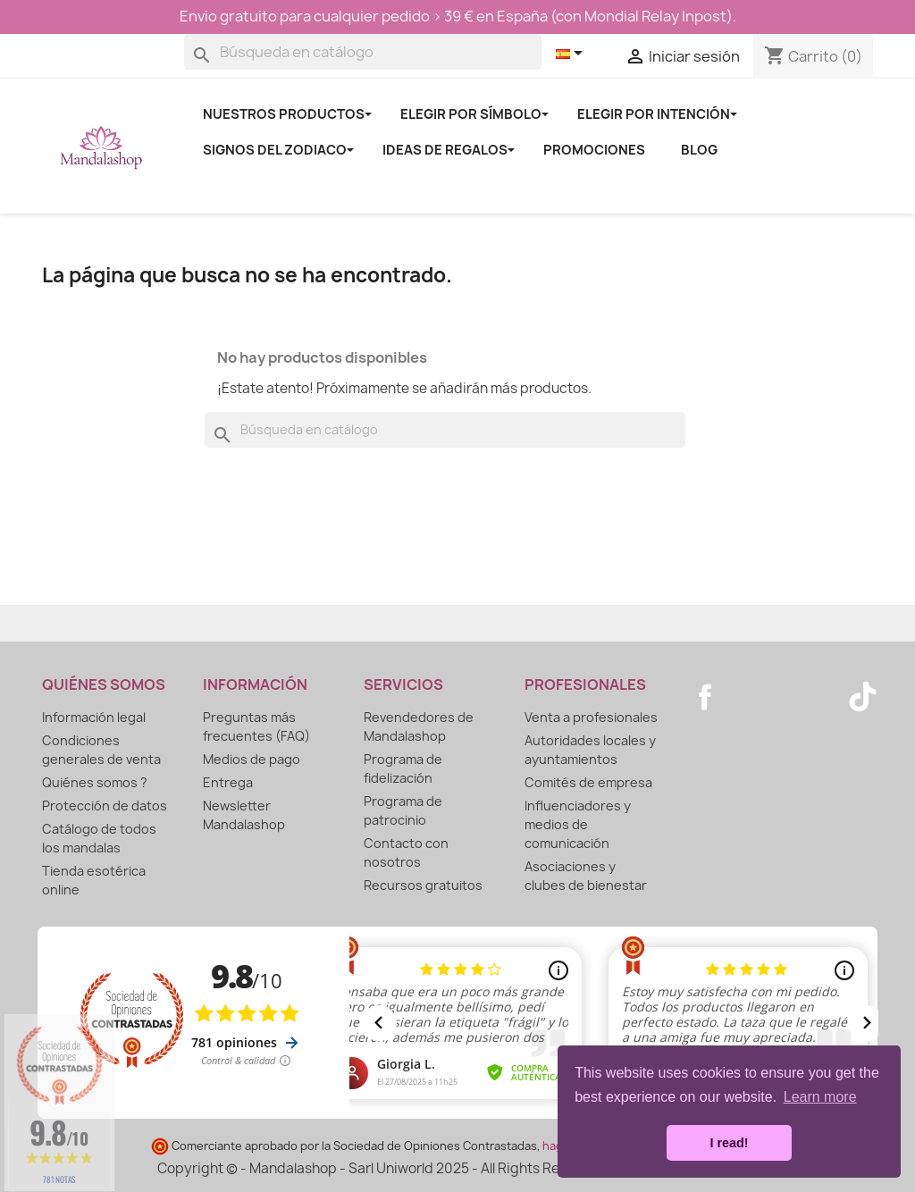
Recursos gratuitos (423, 885)
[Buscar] (362, 52)
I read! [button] (728, 1143)
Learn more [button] (820, 1096)
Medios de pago (251, 759)
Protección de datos (104, 805)
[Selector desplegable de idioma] (572, 54)
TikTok (862, 697)
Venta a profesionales (591, 717)
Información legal (94, 717)
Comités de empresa (588, 782)
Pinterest (784, 697)
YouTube (744, 697)
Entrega (228, 782)
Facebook (705, 697)
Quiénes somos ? (94, 782)
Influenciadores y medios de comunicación (578, 824)
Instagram (823, 697)
